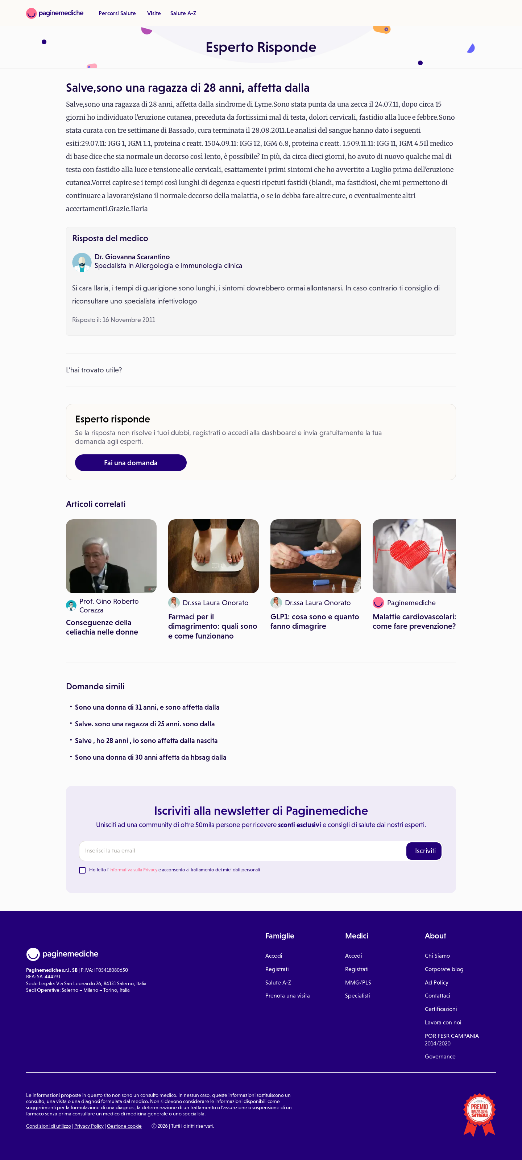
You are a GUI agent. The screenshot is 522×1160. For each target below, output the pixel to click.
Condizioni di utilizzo (48, 1126)
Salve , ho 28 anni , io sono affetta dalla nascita (146, 740)
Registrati (277, 969)
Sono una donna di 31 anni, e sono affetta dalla (147, 707)
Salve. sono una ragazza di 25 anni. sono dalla (145, 724)
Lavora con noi (443, 1022)
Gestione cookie (124, 1125)
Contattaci (437, 995)
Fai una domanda (131, 463)
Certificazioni (441, 1009)
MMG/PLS (358, 982)
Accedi (273, 956)
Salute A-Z (183, 13)
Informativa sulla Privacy (133, 869)
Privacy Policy (89, 1126)
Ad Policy (436, 982)
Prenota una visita (287, 995)
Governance (440, 1056)
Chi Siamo (437, 956)
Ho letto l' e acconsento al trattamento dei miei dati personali (174, 869)
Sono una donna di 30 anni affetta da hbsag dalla (151, 757)
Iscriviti (425, 851)
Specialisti (357, 995)
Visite (154, 13)
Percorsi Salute (117, 13)
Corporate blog (444, 969)
